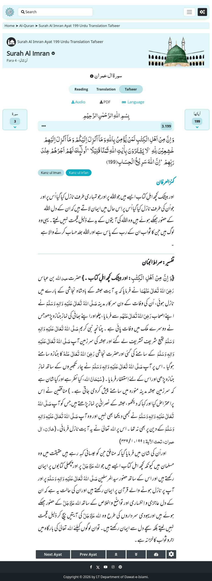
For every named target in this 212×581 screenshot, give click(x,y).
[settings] (171, 554)
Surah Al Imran (31, 53)
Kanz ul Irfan (78, 172)
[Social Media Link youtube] (106, 567)
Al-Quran (26, 25)
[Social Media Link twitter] (98, 567)
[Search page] (64, 12)
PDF (105, 101)
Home (9, 25)
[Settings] (201, 12)
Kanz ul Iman (51, 172)
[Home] (10, 12)
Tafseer (131, 89)
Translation (106, 89)
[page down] (136, 554)
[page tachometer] (156, 554)
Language (133, 101)
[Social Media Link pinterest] (120, 567)
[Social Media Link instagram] (113, 567)
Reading (81, 89)
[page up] (116, 554)
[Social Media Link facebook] (91, 567)
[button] (43, 126)
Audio (78, 101)
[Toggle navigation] (188, 12)
